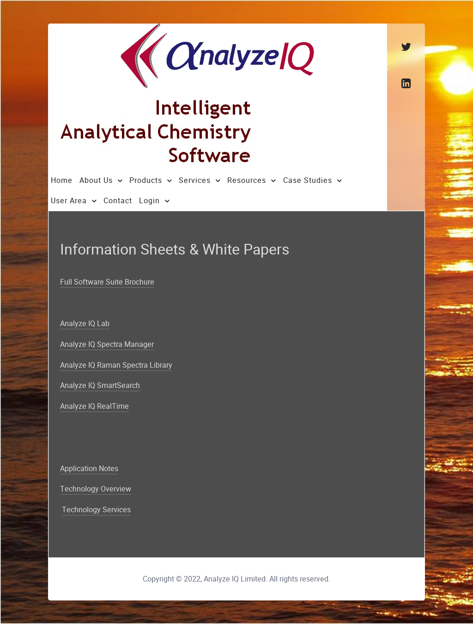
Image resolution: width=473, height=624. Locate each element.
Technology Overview (95, 489)
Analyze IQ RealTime (94, 406)
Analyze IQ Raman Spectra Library (116, 365)
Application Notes (89, 468)
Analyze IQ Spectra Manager (107, 344)
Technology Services (96, 509)
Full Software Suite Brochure (107, 282)
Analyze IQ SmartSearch (100, 385)
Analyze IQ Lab (84, 323)
